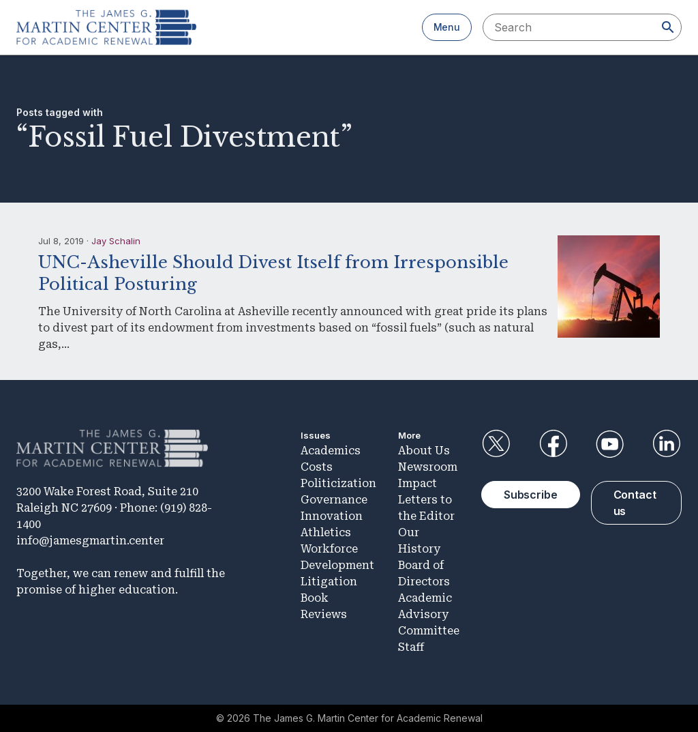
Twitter (496, 444)
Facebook (553, 444)
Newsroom (427, 466)
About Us (424, 450)
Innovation (332, 516)
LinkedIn (667, 444)
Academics (331, 450)
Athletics (326, 532)
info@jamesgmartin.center (90, 540)
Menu (447, 27)
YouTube (610, 444)
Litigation (329, 581)
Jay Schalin (115, 240)
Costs (317, 466)
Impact (417, 483)
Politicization (338, 483)
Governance (334, 499)
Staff (411, 647)
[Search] (668, 27)
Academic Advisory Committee (428, 614)
